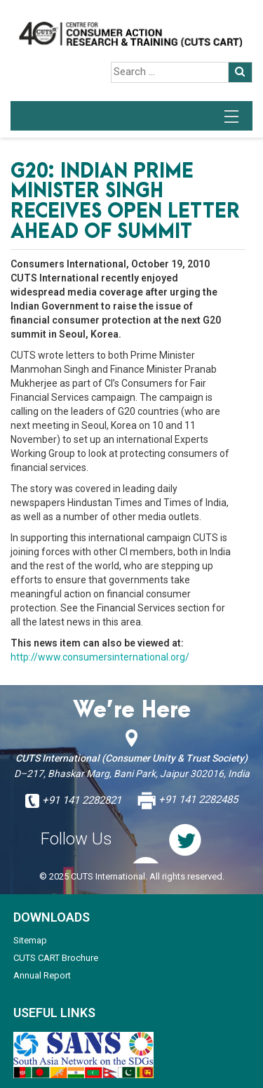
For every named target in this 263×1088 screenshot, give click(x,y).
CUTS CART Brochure (55, 958)
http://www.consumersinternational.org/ (100, 657)
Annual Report (42, 975)
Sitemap (30, 940)
